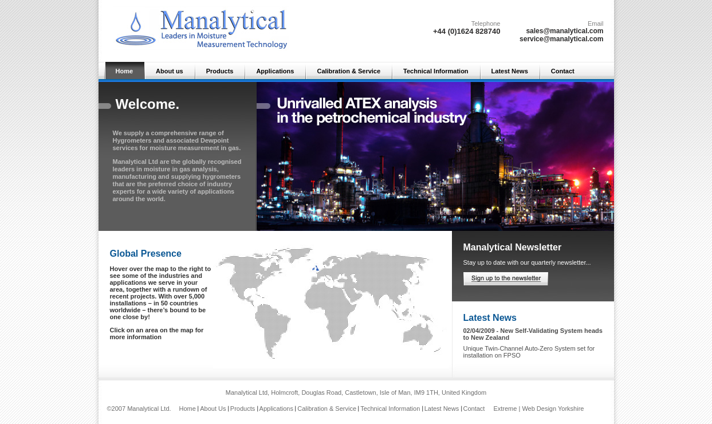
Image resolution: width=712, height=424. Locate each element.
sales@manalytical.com (564, 31)
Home (124, 71)
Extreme (505, 408)
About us (169, 71)
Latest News (509, 71)
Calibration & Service (348, 71)
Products (220, 71)
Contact (563, 71)
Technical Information (435, 71)
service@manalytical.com (561, 39)
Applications (275, 71)
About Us (213, 408)
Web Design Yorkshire (553, 408)
